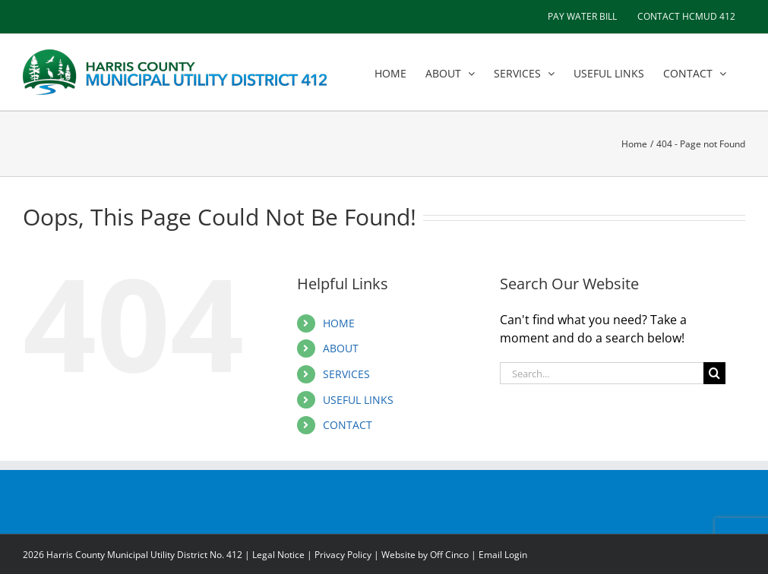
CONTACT (347, 425)
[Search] (714, 373)
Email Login (503, 554)
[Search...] (601, 373)
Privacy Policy (342, 554)
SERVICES (346, 374)
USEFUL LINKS (358, 400)
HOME (339, 323)
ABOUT (341, 348)
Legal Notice (278, 554)
